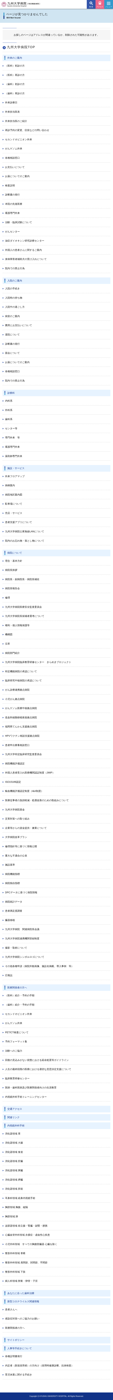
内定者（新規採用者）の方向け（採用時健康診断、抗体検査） (39, 1365)
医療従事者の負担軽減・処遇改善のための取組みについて (37, 800)
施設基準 (10, 864)
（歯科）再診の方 (15, 93)
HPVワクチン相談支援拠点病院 (22, 735)
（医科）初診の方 (15, 65)
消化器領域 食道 (14, 1152)
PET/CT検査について (17, 1032)
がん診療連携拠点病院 (17, 689)
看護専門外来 (12, 213)
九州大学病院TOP (21, 47)
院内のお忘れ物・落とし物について (24, 540)
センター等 (11, 428)
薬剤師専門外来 (13, 456)
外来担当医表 (12, 111)
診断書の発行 (12, 194)
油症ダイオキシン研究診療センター (24, 240)
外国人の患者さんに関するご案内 (23, 250)
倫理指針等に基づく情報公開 (21, 846)
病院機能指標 (12, 874)
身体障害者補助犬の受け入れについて (26, 259)
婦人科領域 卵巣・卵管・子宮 (21, 1280)
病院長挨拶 (11, 570)
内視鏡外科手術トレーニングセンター (26, 1096)
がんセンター (12, 231)
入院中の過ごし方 (15, 306)
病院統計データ (13, 901)
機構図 (8, 634)
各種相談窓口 (12, 157)
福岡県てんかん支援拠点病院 (21, 726)
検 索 (91, 7)
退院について (12, 334)
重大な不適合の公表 (16, 855)
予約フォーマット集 (16, 1041)
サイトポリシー (15, 1340)
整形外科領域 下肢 (15, 1271)
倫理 (7, 597)
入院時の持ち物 (13, 297)
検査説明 (10, 185)
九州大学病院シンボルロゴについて (24, 956)
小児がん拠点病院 (15, 699)
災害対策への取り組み (17, 818)
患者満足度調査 (13, 910)
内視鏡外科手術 (15, 1125)
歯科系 (8, 419)
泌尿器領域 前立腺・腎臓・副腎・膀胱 (26, 1225)
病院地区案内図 (13, 494)
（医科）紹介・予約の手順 (19, 995)
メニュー (108, 5)
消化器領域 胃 (12, 1133)
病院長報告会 (12, 588)
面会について (12, 353)
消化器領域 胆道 (14, 1188)
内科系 (8, 400)
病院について (14, 552)
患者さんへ (11, 1309)
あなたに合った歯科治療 (20, 1293)
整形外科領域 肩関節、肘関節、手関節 (26, 1262)
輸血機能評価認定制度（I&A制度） (24, 791)
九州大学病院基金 (15, 809)
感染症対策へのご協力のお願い (22, 1318)
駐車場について (13, 503)
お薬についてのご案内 (17, 176)
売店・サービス (13, 513)
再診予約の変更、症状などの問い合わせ (27, 130)
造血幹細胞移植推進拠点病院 (21, 717)
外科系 (8, 410)
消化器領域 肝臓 (14, 1161)
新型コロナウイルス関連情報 (23, 1301)
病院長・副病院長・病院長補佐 (22, 579)
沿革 (7, 643)
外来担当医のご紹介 (16, 121)
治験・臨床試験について (18, 222)
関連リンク (13, 1117)
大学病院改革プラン (16, 837)
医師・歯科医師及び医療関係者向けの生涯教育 (30, 1087)
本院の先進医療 (13, 203)
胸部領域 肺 (11, 1216)
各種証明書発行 (13, 1356)
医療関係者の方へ (17, 987)
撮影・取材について (16, 947)
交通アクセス (14, 1108)
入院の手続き (12, 288)
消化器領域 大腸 (14, 1142)
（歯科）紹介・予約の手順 (19, 1004)
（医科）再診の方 (15, 75)
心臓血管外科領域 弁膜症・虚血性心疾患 (27, 1234)
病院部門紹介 (12, 653)
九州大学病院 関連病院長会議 (22, 929)
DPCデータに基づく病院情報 (21, 892)
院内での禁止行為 (15, 268)
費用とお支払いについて (18, 325)
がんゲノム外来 (13, 148)
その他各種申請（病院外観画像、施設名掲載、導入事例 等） (39, 966)
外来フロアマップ (15, 476)
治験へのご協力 (13, 1050)
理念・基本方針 (13, 560)
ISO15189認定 (13, 781)
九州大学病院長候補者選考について (24, 616)
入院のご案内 (14, 280)
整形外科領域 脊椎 (15, 1253)
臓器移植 (10, 920)
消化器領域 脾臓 (14, 1170)
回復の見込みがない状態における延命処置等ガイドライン (37, 1060)
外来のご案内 (14, 57)
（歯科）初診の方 (15, 84)
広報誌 (8, 975)
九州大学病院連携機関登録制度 (22, 938)
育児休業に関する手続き (18, 1374)
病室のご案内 (12, 316)
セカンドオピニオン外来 (18, 139)
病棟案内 (10, 485)
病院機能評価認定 (15, 763)
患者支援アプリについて (18, 522)
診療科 (11, 392)
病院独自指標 (12, 883)
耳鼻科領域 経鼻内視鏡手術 (20, 1198)
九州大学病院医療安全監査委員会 (23, 607)
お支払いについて (15, 167)
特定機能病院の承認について (21, 671)
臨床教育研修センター (17, 1078)
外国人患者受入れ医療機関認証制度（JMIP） (30, 772)
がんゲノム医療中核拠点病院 (21, 708)
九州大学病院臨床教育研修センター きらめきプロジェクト (38, 662)
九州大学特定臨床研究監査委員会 (23, 754)
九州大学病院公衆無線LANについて (24, 531)
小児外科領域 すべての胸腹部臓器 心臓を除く (31, 1244)
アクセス (99, 7)
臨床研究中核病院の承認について (23, 680)
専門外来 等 (12, 437)
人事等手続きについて (19, 1348)
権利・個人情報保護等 (17, 625)
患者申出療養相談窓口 (17, 745)
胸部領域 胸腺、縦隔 (16, 1207)
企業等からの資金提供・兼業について (26, 828)
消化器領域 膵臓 (14, 1179)
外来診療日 (11, 102)
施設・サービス (15, 468)
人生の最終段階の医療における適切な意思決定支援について (38, 1069)
